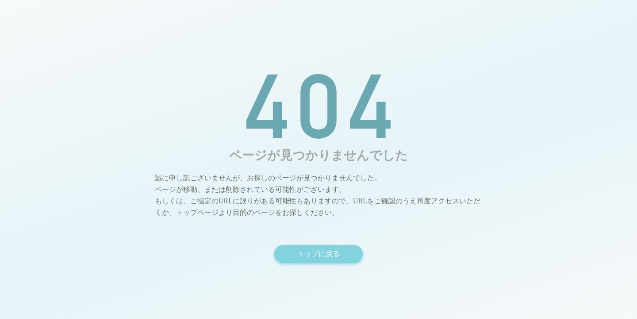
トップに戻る (318, 253)
